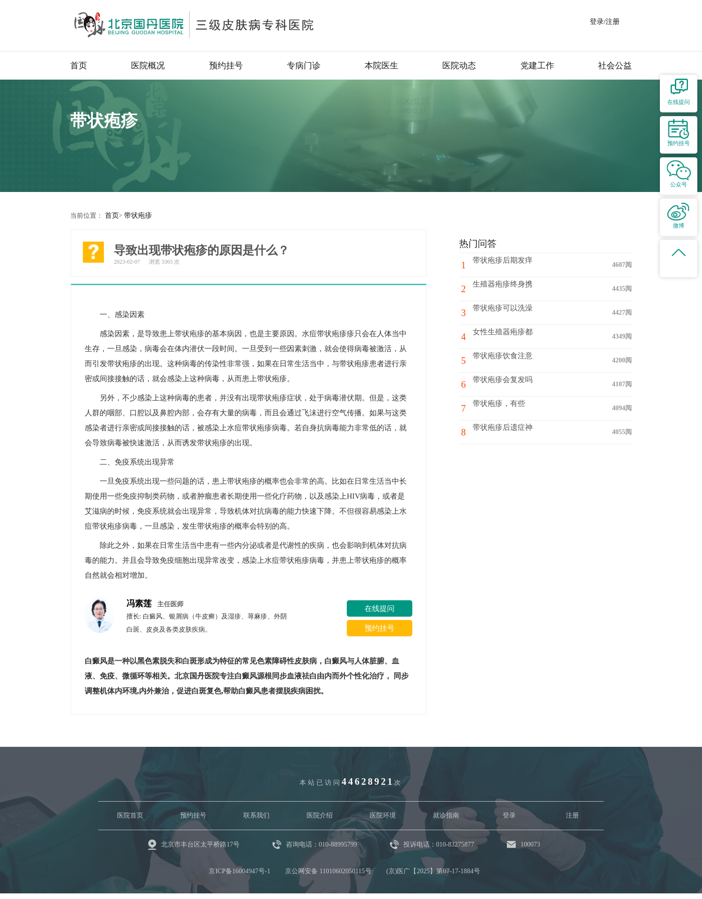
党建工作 (537, 65)
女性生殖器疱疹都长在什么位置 (528, 336)
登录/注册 (605, 21)
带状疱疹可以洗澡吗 (510, 312)
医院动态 (459, 65)
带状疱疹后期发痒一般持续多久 (528, 264)
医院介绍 (320, 814)
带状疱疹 (136, 215)
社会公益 (615, 65)
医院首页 (130, 814)
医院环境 (383, 814)
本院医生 (381, 65)
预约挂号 (226, 65)
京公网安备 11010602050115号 (328, 870)
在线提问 (380, 608)
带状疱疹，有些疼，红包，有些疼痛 (528, 412)
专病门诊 (304, 65)
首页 (78, 65)
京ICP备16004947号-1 (239, 870)
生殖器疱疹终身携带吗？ (517, 288)
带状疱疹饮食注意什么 (513, 360)
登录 (509, 814)
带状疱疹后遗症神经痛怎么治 (525, 431)
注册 (572, 814)
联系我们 (256, 814)
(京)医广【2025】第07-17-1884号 (433, 870)
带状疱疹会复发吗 (506, 384)
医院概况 (148, 65)
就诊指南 (446, 814)
